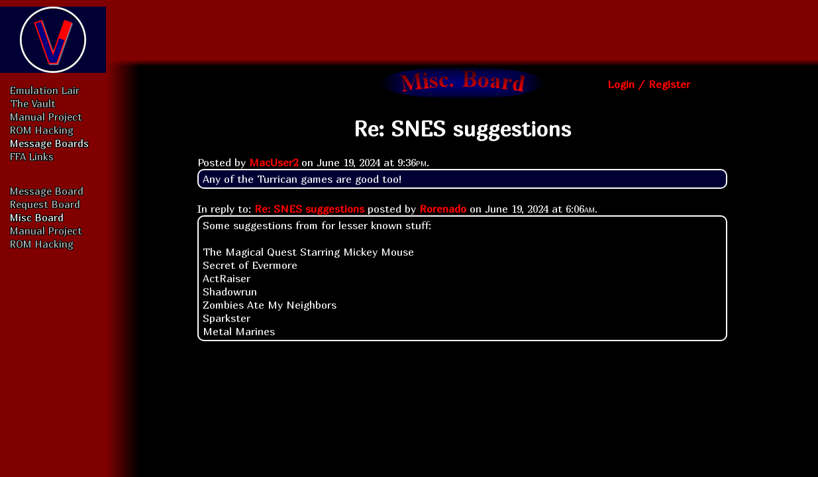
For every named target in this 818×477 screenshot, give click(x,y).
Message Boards (49, 143)
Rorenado (442, 208)
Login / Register (648, 84)
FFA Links (32, 156)
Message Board (46, 191)
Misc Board (37, 217)
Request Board (45, 204)
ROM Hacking (42, 130)
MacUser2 (273, 162)
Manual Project (46, 117)
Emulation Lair (44, 90)
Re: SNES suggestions (309, 208)
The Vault (33, 103)
